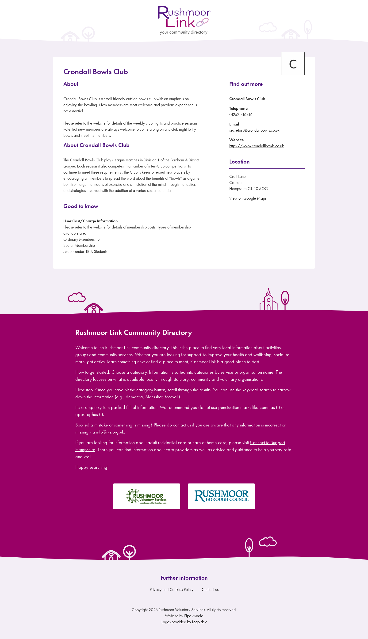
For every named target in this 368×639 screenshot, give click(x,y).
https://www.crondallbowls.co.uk (256, 145)
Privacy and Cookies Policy (171, 589)
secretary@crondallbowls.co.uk (254, 130)
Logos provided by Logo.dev (184, 621)
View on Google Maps (247, 198)
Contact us (210, 589)
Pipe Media (193, 615)
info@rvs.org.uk (110, 432)
